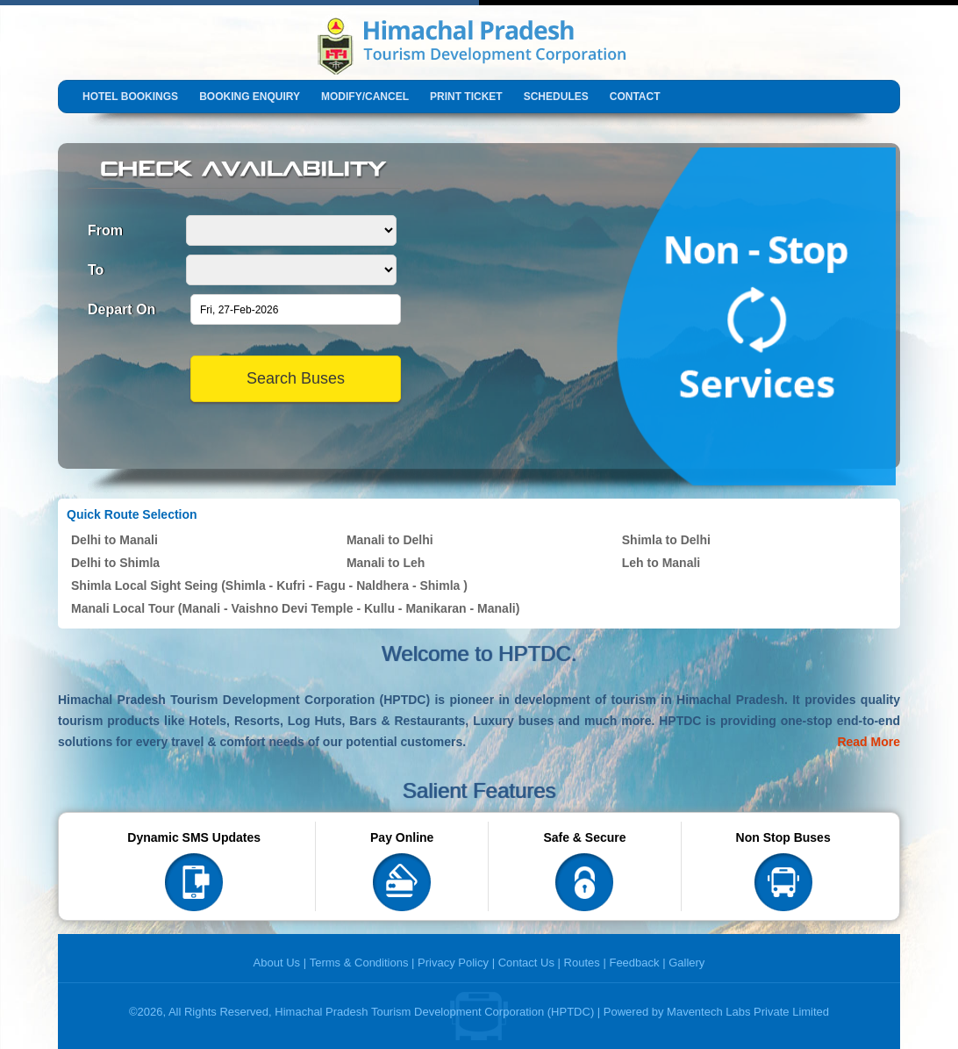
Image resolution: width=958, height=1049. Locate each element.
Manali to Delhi (390, 540)
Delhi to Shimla (115, 563)
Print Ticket (466, 96)
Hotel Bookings (130, 96)
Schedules (556, 96)
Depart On (121, 309)
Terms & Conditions (359, 962)
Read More (868, 742)
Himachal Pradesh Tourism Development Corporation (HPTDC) (434, 1011)
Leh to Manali (661, 563)
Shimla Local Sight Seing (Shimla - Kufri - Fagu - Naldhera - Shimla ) (269, 585)
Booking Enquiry (249, 96)
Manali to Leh (386, 563)
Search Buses (296, 378)
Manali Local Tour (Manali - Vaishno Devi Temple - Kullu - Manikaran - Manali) (295, 608)
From (105, 230)
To (96, 269)
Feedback (634, 962)
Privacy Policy (453, 962)
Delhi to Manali (114, 540)
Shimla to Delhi (666, 540)
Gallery (686, 962)
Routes (582, 962)
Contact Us (526, 962)
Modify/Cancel (365, 96)
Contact (635, 96)
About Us (277, 962)
